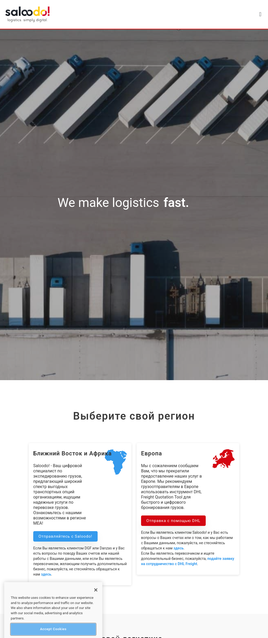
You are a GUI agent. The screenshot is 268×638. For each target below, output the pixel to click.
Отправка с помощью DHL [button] (173, 520)
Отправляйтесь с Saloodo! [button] (65, 536)
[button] (260, 14)
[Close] (96, 598)
